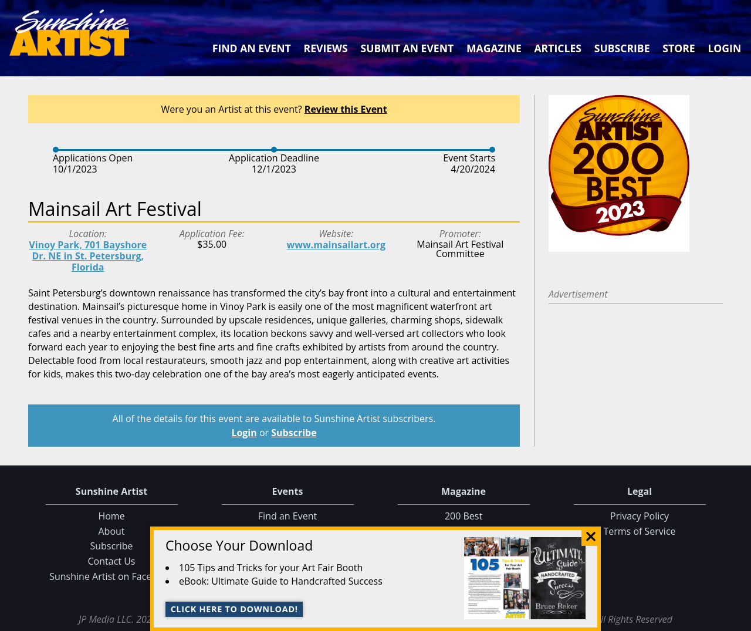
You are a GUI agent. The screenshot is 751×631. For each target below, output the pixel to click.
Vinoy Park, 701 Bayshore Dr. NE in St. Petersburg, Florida (88, 256)
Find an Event (251, 48)
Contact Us (112, 561)
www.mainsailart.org (336, 244)
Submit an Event (407, 48)
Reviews (326, 48)
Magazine (494, 48)
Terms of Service (639, 531)
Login (724, 48)
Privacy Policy (639, 515)
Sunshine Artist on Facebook (111, 576)
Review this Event (346, 109)
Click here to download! (234, 609)
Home (111, 515)
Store (678, 48)
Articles (557, 48)
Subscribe (622, 48)
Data (737, 620)
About (111, 531)
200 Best (463, 515)
